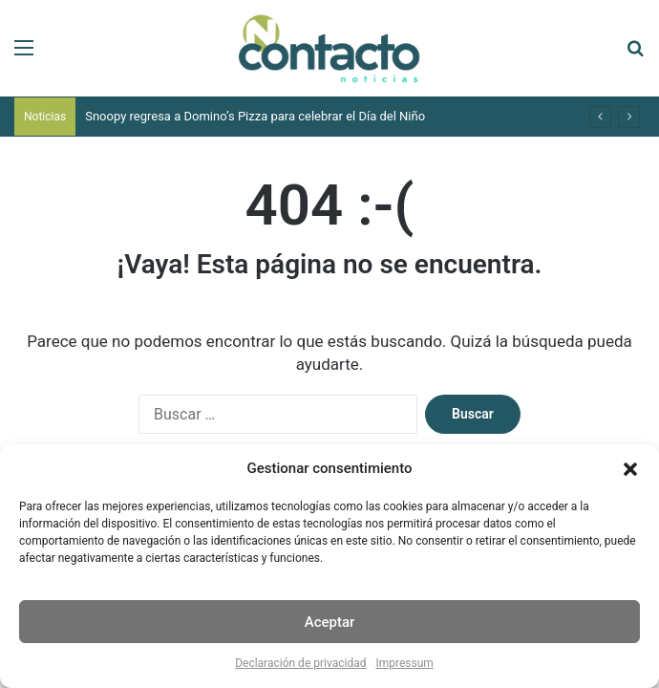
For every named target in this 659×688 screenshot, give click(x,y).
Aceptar (330, 622)
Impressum (404, 663)
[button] (630, 469)
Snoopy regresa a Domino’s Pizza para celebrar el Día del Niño (255, 116)
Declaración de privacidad (300, 663)
